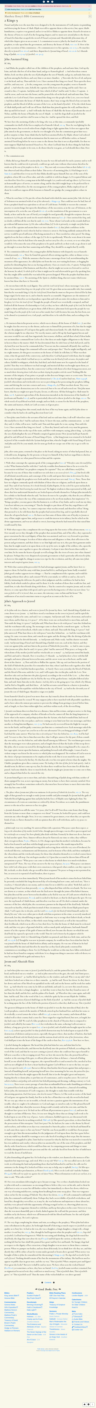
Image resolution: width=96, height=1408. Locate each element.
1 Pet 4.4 (72, 472)
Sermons (53, 1311)
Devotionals (31, 1302)
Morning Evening (35, 1305)
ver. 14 (62, 125)
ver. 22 (72, 1110)
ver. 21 (78, 792)
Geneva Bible (9, 1298)
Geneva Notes (9, 1305)
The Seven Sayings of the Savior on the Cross (36, 1334)
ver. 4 (21, 255)
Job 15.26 (27, 1068)
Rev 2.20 (35, 1024)
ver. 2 (57, 227)
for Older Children (78, 1305)
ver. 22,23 (9, 1030)
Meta (74, 1311)
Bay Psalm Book (34, 1298)
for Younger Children (79, 1302)
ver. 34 (46, 1014)
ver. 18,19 (74, 733)
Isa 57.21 (66, 863)
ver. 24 (41, 888)
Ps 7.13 (31, 897)
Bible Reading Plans (57, 1293)
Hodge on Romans (11, 1328)
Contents (48, 1282)
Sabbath (58, 1319)
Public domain (40, 1349)
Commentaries (10, 1302)
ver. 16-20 (24, 51)
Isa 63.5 (75, 1167)
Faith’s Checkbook (34, 1307)
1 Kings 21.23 (58, 1255)
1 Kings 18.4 (51, 385)
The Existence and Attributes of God (36, 1326)
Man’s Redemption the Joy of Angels (58, 1324)
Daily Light (31, 1310)
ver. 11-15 (73, 47)
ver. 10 (83, 398)
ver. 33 (60, 1195)
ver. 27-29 (21, 54)
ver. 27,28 (11, 940)
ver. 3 (62, 217)
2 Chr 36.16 (55, 378)
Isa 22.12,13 (8, 1084)
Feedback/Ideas (80, 1327)
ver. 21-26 (72, 51)
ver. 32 (61, 1160)
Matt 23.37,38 (81, 378)
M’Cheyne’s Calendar (57, 1298)
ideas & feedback (34, 13)
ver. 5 (20, 258)
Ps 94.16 (8, 1173)
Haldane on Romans (12, 1331)
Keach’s (75, 1307)
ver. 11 (62, 463)
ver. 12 (30, 515)
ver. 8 (11, 395)
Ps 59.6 (45, 1238)
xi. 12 (43, 211)
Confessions (77, 1293)
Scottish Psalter (33, 1295)
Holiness (34, 1316)
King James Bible (11, 1295)
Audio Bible (77, 1319)
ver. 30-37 (39, 54)
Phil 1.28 (46, 1120)
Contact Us (77, 1324)
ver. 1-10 (73, 44)
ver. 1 (42, 167)
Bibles (6, 1293)
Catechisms (76, 1300)
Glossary (77, 1316)
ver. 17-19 (38, 724)
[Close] (89, 6)
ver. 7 (80, 323)
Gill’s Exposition (11, 1307)
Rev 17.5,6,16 (67, 1040)
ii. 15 (86, 167)
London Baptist (80, 1295)
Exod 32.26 (48, 1170)
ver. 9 (26, 398)
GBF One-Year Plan (35, 9)
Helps (51, 1302)
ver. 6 (21, 278)
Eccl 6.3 (55, 1268)
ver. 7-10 (45, 221)
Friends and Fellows (80, 1322)
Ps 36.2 (26, 841)
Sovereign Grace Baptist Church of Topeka (50, 1350)
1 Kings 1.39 (55, 201)
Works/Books (32, 1314)
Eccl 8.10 (9, 1268)
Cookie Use (77, 1330)
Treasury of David (11, 1320)
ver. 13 (87, 529)
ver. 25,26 (49, 911)
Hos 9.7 (72, 479)
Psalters (30, 1293)
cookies (33, 6)
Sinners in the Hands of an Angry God (58, 1337)
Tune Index (77, 1314)
